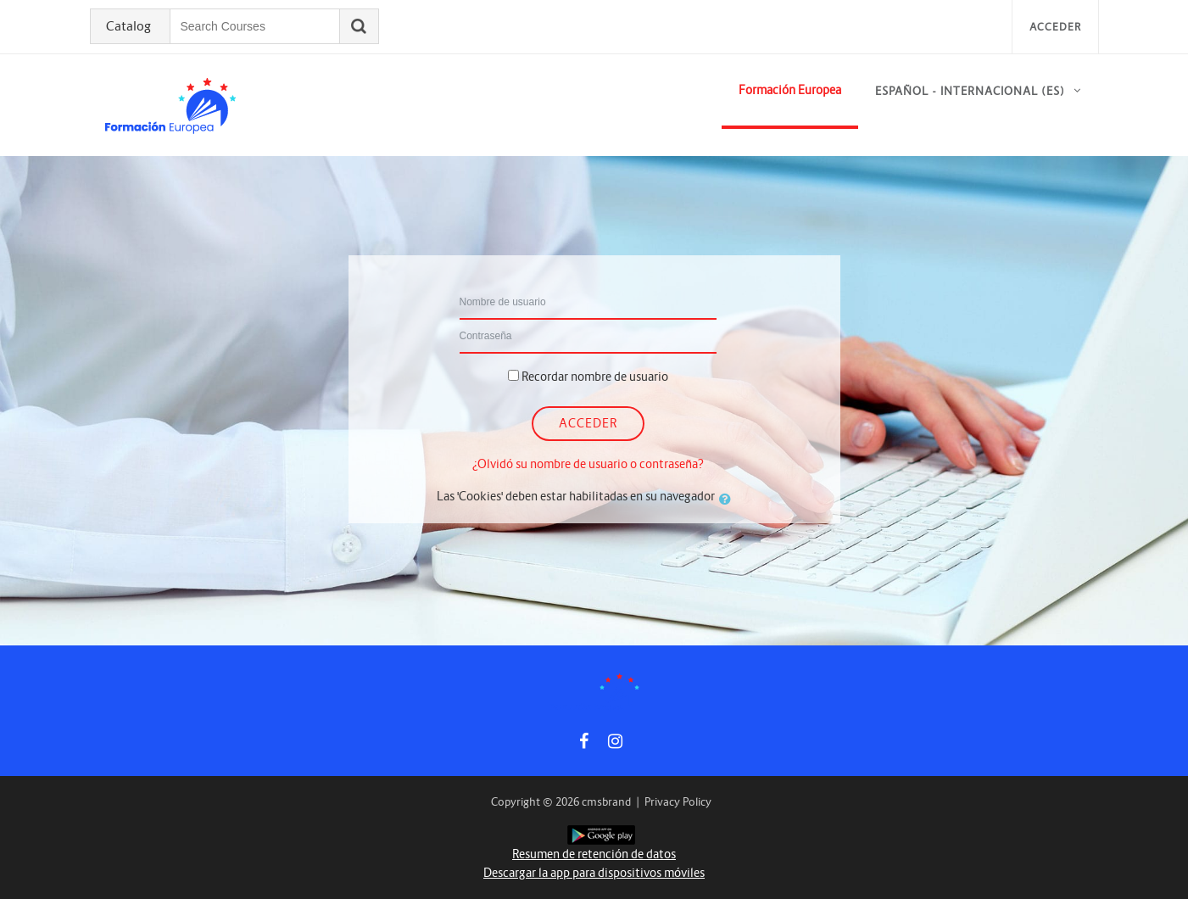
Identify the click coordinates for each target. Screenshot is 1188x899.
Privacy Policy (677, 802)
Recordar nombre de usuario (594, 376)
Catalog (128, 26)
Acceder (1055, 26)
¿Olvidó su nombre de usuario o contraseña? (588, 464)
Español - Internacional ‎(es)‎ (970, 91)
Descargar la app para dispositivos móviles (594, 872)
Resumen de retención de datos (594, 854)
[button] (728, 498)
